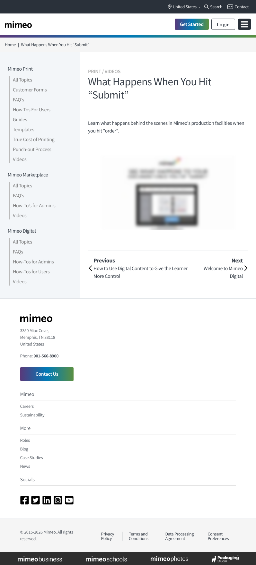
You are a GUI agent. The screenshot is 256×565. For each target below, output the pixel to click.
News (25, 466)
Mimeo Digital (22, 231)
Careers (27, 406)
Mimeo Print (20, 69)
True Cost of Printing (33, 139)
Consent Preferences (218, 536)
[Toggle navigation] (244, 24)
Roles (25, 440)
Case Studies (31, 457)
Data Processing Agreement (179, 536)
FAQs (18, 252)
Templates (23, 129)
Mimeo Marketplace (28, 175)
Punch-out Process (32, 149)
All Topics (22, 80)
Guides (20, 119)
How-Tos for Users (31, 272)
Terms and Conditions (138, 536)
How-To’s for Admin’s (34, 205)
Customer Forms (30, 90)
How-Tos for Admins (33, 262)
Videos (19, 159)
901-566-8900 (46, 356)
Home (10, 44)
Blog (24, 449)
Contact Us (47, 374)
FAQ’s (18, 100)
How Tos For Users (31, 110)
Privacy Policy (107, 536)
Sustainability (32, 415)
